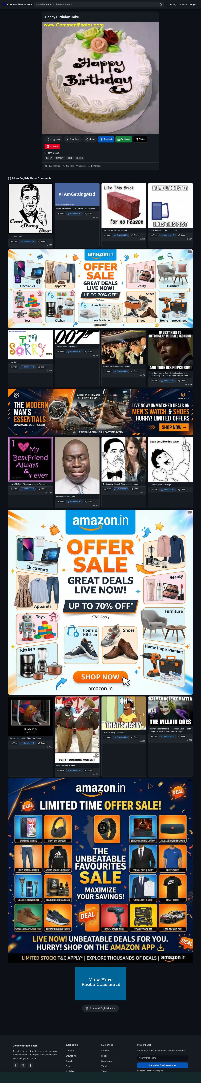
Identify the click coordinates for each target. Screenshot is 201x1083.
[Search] (160, 4)
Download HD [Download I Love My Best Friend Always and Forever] (27, 489)
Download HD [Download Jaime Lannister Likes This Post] (167, 235)
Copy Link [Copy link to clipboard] (53, 139)
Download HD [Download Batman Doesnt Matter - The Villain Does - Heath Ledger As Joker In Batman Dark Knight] (167, 736)
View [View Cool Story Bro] (14, 241)
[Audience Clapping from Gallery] (124, 347)
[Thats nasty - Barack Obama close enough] (124, 459)
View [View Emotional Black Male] (60, 502)
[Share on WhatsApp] (123, 139)
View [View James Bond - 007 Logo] (60, 352)
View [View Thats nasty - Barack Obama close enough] (107, 489)
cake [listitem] (70, 158)
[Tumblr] (30, 1065)
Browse (183, 4)
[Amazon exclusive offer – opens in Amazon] (100, 870)
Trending (172, 4)
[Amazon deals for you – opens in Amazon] (100, 412)
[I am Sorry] (30, 344)
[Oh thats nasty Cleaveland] (124, 713)
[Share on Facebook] (106, 139)
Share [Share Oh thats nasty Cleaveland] (134, 737)
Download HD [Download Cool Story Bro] (27, 241)
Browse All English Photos (100, 1008)
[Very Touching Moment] (77, 729)
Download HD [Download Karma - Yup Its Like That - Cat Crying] (27, 743)
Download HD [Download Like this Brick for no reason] (121, 235)
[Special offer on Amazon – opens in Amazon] (100, 288)
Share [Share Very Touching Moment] (88, 770)
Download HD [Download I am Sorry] (27, 367)
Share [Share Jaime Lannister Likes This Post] (181, 235)
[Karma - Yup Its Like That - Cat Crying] (30, 716)
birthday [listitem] (59, 158)
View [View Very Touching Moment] (60, 770)
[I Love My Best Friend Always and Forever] (30, 459)
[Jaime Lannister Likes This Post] (170, 205)
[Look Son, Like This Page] (170, 459)
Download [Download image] (72, 139)
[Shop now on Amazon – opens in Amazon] (100, 602)
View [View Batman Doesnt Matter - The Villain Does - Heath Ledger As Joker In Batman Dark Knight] (154, 736)
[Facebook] (15, 1065)
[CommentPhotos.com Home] (17, 5)
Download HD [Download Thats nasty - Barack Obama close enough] (121, 489)
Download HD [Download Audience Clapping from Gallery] (121, 371)
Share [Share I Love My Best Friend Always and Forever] (41, 489)
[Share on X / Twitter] (140, 139)
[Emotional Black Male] (77, 465)
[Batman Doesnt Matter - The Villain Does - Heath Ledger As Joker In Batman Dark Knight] (170, 711)
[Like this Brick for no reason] (124, 205)
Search (69, 1061)
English (193, 4)
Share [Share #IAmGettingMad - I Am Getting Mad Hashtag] (88, 214)
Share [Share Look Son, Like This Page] (181, 490)
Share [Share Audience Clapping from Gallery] (134, 371)
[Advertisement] (100, 1077)
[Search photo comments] (95, 4)
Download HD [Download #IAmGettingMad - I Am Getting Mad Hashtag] (74, 214)
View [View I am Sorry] (14, 367)
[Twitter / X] (23, 1065)
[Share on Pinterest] (52, 146)
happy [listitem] (49, 158)
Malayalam (106, 1061)
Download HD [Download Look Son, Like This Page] (167, 490)
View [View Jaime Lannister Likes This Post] (154, 235)
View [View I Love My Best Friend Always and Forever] (14, 489)
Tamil (104, 1066)
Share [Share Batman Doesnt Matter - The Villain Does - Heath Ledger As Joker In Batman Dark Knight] (181, 736)
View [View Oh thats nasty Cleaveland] (107, 737)
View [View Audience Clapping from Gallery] (107, 371)
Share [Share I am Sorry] (41, 367)
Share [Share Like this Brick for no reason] (134, 235)
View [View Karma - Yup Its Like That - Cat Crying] (14, 743)
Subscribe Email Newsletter (162, 1065)
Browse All (71, 1055)
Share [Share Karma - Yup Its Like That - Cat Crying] (41, 743)
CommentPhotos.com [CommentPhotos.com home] (25, 1045)
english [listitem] (79, 158)
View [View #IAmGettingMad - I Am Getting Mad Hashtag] (60, 214)
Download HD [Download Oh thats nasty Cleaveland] (121, 737)
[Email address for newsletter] (162, 1058)
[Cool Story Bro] (30, 208)
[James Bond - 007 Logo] (77, 337)
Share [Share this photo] (90, 139)
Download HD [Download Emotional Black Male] (74, 502)
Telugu (104, 1071)
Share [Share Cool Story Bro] (41, 241)
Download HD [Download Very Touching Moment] (74, 770)
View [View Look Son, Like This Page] (154, 490)
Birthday (70, 1071)
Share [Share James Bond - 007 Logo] (88, 352)
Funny (69, 1066)
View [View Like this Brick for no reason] (107, 235)
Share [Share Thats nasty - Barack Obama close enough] (134, 489)
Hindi (104, 1055)
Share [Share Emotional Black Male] (88, 502)
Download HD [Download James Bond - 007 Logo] (74, 352)
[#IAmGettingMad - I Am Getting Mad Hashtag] (77, 194)
